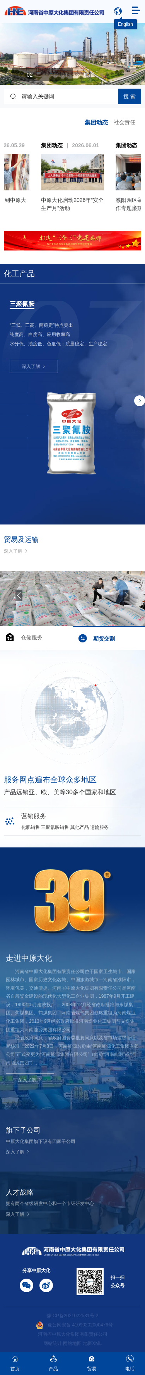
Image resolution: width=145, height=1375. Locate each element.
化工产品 (19, 273)
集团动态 (96, 122)
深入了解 (34, 366)
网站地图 (72, 1343)
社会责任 (124, 122)
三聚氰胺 (22, 304)
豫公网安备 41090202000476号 (74, 1325)
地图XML (92, 1343)
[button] (7, 74)
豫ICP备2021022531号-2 (72, 1315)
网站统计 (52, 1343)
